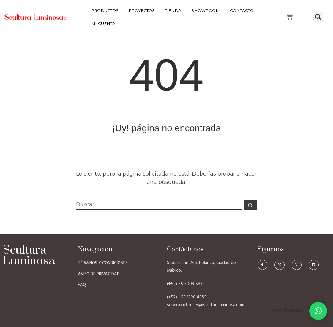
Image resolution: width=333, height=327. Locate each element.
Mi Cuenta (103, 23)
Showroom (205, 10)
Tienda (173, 10)
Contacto (242, 10)
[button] (318, 17)
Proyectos (142, 10)
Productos (105, 10)
